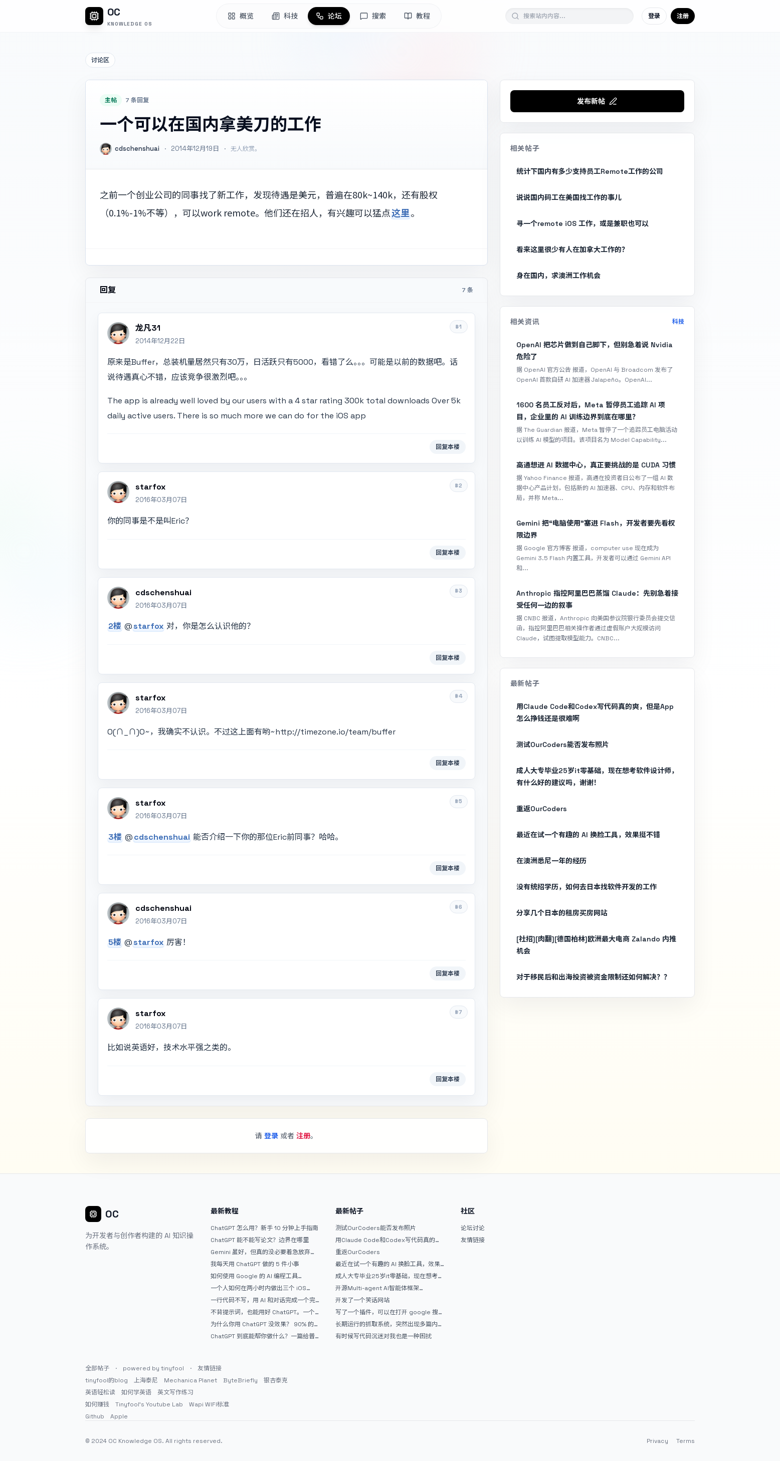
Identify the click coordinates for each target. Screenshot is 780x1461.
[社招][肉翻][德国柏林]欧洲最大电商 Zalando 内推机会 (596, 944)
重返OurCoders (541, 808)
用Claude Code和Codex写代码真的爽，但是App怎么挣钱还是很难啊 (595, 712)
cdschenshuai (162, 837)
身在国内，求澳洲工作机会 (558, 275)
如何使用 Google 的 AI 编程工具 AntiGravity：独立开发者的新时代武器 (263, 1276)
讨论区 (100, 60)
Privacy (657, 1441)
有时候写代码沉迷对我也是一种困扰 (383, 1336)
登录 (654, 16)
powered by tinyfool (153, 1368)
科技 (678, 322)
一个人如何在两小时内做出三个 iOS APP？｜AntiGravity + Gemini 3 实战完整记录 (264, 1288)
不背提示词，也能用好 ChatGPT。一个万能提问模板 (263, 1312)
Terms (685, 1441)
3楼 (115, 837)
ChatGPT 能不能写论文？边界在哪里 (260, 1240)
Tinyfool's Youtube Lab (149, 1404)
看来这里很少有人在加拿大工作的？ (572, 249)
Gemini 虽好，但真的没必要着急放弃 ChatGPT (260, 1252)
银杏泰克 (276, 1380)
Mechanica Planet (190, 1380)
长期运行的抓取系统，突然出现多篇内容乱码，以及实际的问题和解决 (389, 1324)
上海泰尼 (146, 1380)
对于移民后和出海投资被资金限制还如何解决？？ (593, 977)
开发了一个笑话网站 (362, 1300)
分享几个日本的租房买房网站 (562, 912)
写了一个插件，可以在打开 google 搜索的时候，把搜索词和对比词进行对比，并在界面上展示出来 (389, 1312)
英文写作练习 (175, 1392)
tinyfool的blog (106, 1380)
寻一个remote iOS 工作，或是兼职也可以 (582, 223)
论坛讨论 (473, 1228)
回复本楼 (448, 447)
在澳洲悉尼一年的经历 (551, 860)
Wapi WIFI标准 (209, 1404)
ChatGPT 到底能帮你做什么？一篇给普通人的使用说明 (263, 1336)
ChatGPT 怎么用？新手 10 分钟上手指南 (264, 1228)
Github (94, 1416)
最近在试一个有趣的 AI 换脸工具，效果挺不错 (588, 834)
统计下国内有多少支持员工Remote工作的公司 (589, 171)
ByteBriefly (240, 1380)
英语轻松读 (100, 1392)
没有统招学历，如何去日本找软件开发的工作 (586, 886)
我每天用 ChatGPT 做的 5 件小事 (255, 1264)
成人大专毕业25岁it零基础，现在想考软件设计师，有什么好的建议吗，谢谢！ (597, 776)
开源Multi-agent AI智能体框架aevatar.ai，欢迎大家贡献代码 (377, 1288)
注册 (683, 16)
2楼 (114, 626)
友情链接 (473, 1240)
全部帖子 (97, 1368)
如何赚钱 (97, 1404)
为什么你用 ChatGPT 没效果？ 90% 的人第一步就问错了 (262, 1324)
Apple (119, 1416)
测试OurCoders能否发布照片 (562, 744)
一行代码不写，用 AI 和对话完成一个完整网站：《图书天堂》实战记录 (263, 1300)
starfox (148, 626)
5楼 (114, 942)
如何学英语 (136, 1392)
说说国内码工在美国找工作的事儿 (569, 197)
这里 (401, 212)
